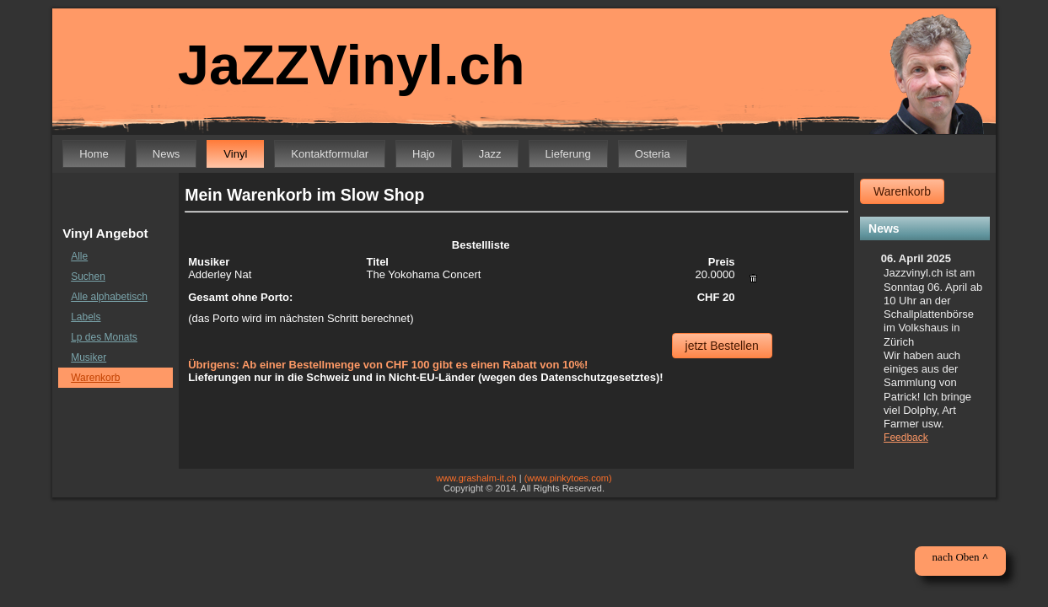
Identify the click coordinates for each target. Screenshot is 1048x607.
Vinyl (235, 154)
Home (94, 154)
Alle (79, 256)
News (166, 154)
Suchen (88, 276)
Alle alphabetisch (109, 297)
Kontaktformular (329, 154)
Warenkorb (95, 378)
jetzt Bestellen (722, 345)
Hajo (423, 154)
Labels (85, 317)
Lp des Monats (104, 337)
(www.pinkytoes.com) (568, 478)
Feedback (906, 437)
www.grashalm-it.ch (476, 478)
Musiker (88, 357)
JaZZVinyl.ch (339, 65)
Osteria (652, 154)
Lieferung (568, 154)
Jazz (490, 154)
